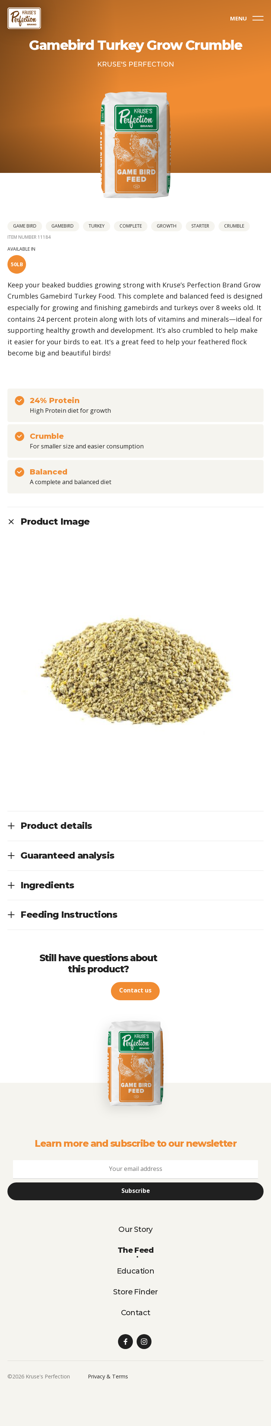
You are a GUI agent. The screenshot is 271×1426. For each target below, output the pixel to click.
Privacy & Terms (108, 1376)
